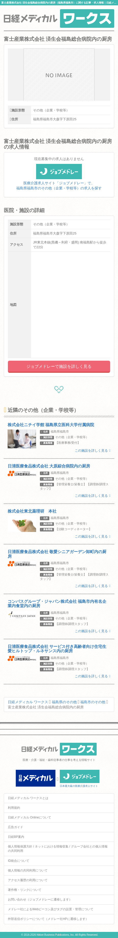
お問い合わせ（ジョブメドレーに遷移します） (40, 899)
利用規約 (14, 808)
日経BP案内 (16, 837)
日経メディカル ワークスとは (28, 798)
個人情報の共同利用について (28, 870)
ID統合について (18, 861)
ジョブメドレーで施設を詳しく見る (59, 366)
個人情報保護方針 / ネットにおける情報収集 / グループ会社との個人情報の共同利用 (58, 849)
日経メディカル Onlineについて (29, 817)
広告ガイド (15, 827)
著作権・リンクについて (24, 890)
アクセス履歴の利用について (28, 880)
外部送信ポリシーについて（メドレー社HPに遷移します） (48, 919)
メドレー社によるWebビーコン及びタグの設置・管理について (50, 909)
